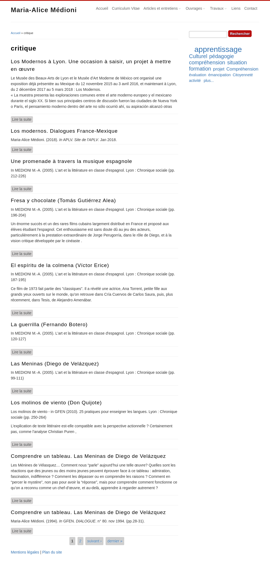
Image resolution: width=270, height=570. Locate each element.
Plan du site (52, 552)
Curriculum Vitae (126, 8)
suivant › (94, 541)
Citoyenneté (243, 75)
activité (195, 80)
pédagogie (221, 56)
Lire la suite (22, 119)
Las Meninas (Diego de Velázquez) (55, 363)
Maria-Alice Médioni (44, 10)
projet (218, 69)
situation (237, 62)
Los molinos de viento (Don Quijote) (56, 402)
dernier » (114, 541)
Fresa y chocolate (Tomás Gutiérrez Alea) (63, 200)
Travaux (217, 9)
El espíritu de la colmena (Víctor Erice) (60, 265)
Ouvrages (194, 9)
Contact (250, 8)
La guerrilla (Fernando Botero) (49, 324)
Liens (235, 8)
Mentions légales (25, 552)
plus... (209, 80)
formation (200, 69)
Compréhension (242, 69)
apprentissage (218, 49)
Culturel (198, 56)
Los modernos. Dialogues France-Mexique (64, 131)
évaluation (197, 75)
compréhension (207, 62)
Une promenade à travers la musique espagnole (71, 161)
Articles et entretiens (161, 9)
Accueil (102, 8)
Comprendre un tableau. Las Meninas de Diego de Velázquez (88, 456)
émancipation (219, 75)
